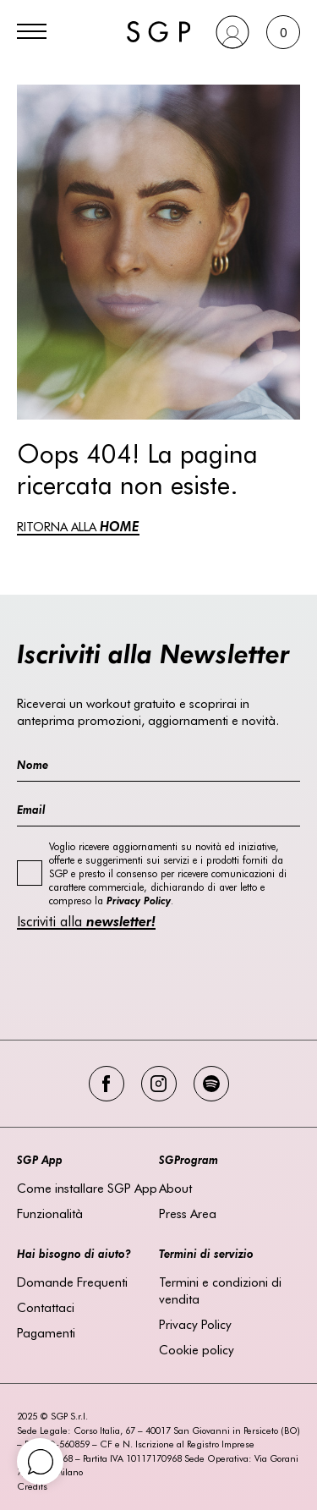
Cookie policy (196, 1349)
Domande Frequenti (72, 1281)
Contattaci (45, 1307)
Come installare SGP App (87, 1187)
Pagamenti (46, 1332)
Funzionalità (50, 1213)
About (175, 1187)
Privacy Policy (195, 1323)
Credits (32, 1486)
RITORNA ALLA (78, 526)
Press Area (187, 1213)
